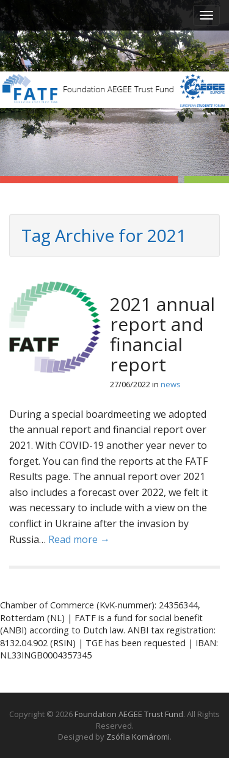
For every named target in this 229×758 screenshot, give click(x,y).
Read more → (79, 539)
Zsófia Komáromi (138, 736)
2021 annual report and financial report (162, 334)
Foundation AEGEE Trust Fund (129, 714)
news (171, 384)
